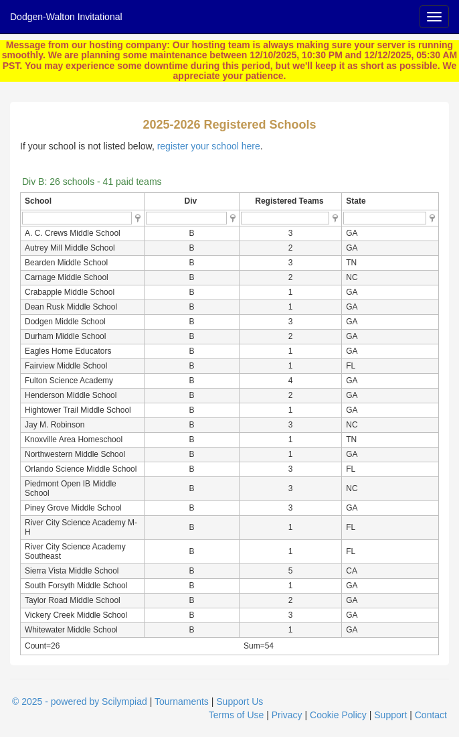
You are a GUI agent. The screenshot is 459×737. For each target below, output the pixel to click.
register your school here (208, 146)
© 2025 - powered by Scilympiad (79, 701)
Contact (431, 715)
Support (390, 715)
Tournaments (182, 701)
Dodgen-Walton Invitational (66, 16)
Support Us (239, 701)
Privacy (287, 715)
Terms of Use (236, 715)
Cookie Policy (338, 715)
